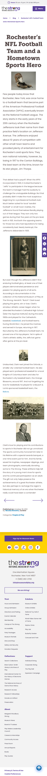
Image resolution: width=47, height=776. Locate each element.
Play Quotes (9, 756)
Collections (10, 656)
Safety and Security (11, 645)
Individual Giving (30, 661)
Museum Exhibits (31, 604)
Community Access (11, 739)
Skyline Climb (29, 625)
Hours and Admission (12, 604)
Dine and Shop (10, 641)
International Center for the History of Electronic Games (13, 676)
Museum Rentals (10, 637)
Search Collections (11, 661)
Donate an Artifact (11, 698)
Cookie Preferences (13, 774)
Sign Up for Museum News (23, 539)
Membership (9, 620)
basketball (16, 320)
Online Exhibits (30, 608)
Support (29, 656)
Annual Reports (10, 748)
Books (7, 752)
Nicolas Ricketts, (12, 510)
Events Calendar (10, 616)
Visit (7, 599)
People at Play (18, 515)
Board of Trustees (11, 724)
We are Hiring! (24, 590)
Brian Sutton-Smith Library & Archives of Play (12, 667)
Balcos (6, 391)
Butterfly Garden (31, 633)
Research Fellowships (12, 694)
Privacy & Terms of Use (14, 770)
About (7, 709)
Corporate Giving (31, 665)
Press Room (9, 744)
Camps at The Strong (12, 624)
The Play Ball (29, 669)
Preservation (9, 702)
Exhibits (29, 599)
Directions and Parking (12, 612)
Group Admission (10, 608)
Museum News (10, 720)
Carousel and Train (31, 638)
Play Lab (28, 629)
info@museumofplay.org (23, 582)
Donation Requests (11, 649)
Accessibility (9, 628)
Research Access (11, 690)
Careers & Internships (12, 735)
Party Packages (10, 633)
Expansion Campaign (32, 673)
